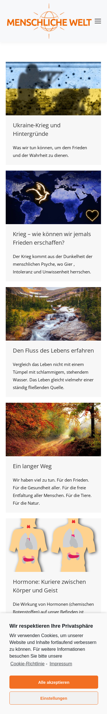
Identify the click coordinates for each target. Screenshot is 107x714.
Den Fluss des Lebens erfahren (53, 350)
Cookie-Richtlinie (27, 663)
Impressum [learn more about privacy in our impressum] (61, 663)
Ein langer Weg (32, 466)
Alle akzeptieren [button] (54, 682)
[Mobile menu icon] (97, 21)
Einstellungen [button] (53, 698)
